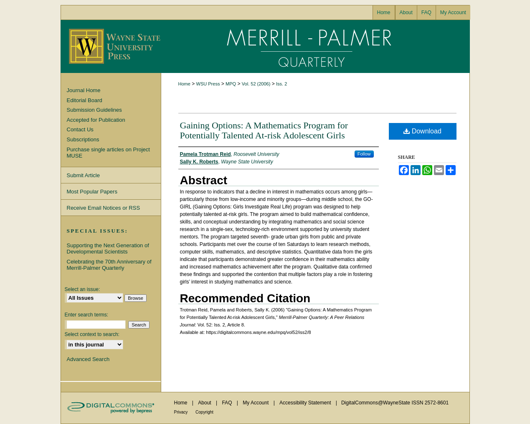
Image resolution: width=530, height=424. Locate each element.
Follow (364, 153)
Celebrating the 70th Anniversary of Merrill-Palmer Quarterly (109, 264)
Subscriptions (83, 139)
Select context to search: (92, 334)
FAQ (227, 403)
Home (184, 83)
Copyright (204, 412)
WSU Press (208, 83)
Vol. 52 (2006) (256, 83)
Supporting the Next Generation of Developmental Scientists (108, 248)
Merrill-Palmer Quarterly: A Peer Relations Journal (315, 46)
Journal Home (84, 90)
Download (422, 131)
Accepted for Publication (96, 120)
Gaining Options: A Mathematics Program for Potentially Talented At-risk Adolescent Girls (264, 130)
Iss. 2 (281, 83)
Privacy (181, 412)
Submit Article (83, 175)
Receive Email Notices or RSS (103, 208)
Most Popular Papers (92, 191)
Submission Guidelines (94, 110)
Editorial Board (84, 100)
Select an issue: (82, 289)
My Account (256, 403)
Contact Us (80, 129)
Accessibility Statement (305, 403)
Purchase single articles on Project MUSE (108, 152)
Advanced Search (88, 359)
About (205, 403)
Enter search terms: (87, 315)
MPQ (231, 83)
